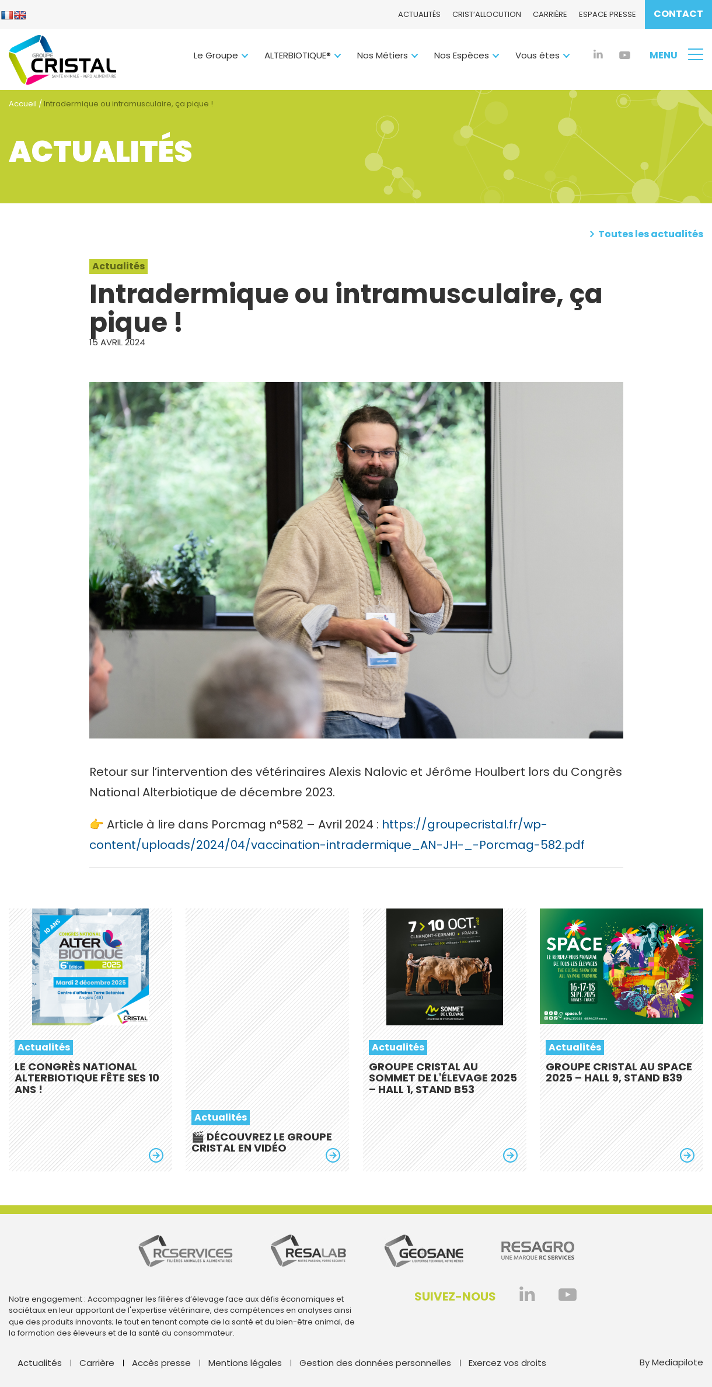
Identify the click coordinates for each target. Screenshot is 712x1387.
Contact (678, 13)
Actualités (419, 14)
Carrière (550, 14)
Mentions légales (245, 1363)
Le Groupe (216, 55)
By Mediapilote (671, 1362)
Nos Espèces (461, 55)
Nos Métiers (382, 55)
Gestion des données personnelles (375, 1363)
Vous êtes (537, 55)
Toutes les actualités (646, 234)
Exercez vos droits (507, 1363)
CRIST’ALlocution (486, 14)
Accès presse (161, 1363)
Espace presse (607, 14)
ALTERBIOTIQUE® (297, 55)
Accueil (23, 103)
